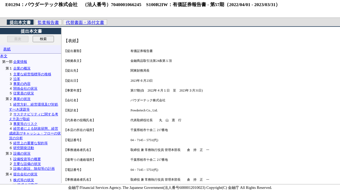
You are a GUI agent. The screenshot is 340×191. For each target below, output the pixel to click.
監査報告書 (48, 22)
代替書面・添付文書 (85, 22)
